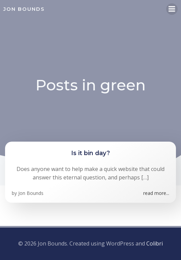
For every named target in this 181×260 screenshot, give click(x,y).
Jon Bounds (30, 193)
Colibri (154, 243)
